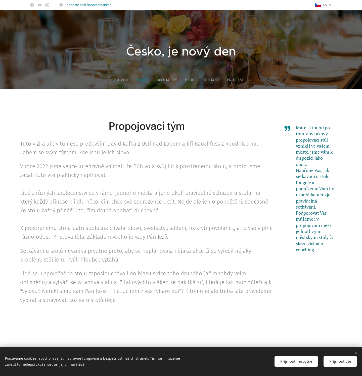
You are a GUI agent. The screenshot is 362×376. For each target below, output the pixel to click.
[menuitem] (125, 80)
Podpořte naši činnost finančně (88, 5)
